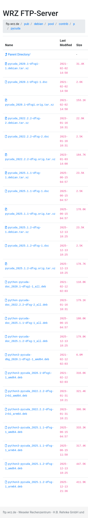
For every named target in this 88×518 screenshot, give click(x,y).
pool (51, 24)
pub (26, 24)
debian (38, 24)
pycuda (15, 28)
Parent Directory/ (18, 54)
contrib (63, 24)
